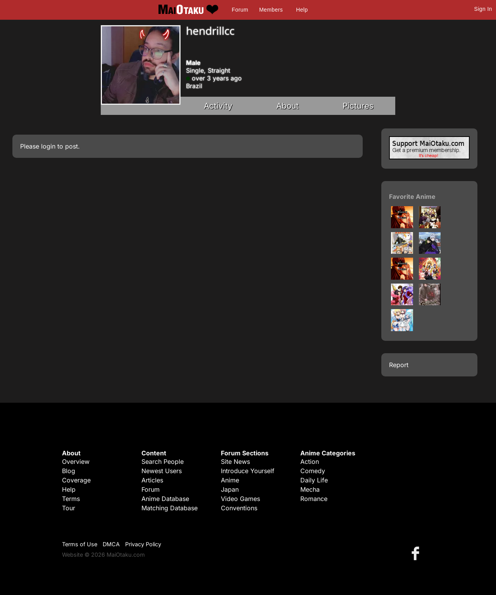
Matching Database (169, 508)
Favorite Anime (412, 196)
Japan (230, 489)
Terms (71, 499)
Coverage (76, 480)
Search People (162, 461)
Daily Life (314, 480)
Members (271, 10)
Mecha (310, 489)
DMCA (111, 544)
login (48, 146)
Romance (313, 499)
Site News (235, 461)
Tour (68, 508)
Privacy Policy (143, 544)
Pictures (358, 106)
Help (302, 10)
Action (309, 461)
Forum (240, 10)
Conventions (239, 508)
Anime (230, 480)
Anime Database (165, 499)
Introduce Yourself (247, 471)
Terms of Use (79, 544)
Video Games (240, 499)
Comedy (312, 471)
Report (398, 365)
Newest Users (161, 471)
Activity (218, 106)
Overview (76, 461)
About (287, 106)
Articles (152, 480)
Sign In (483, 9)
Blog (68, 471)
